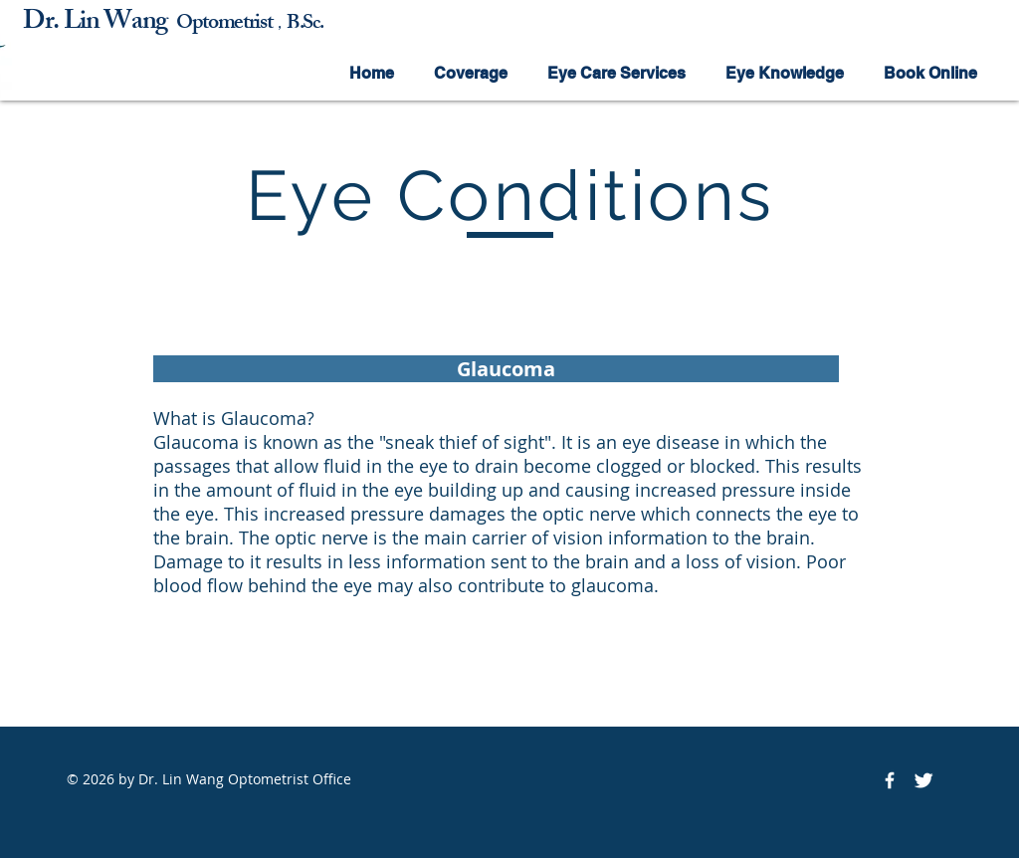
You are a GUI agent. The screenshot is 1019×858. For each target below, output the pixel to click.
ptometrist (232, 24)
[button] (470, 73)
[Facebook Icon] (890, 780)
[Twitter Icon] (923, 780)
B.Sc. (304, 24)
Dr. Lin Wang (99, 23)
